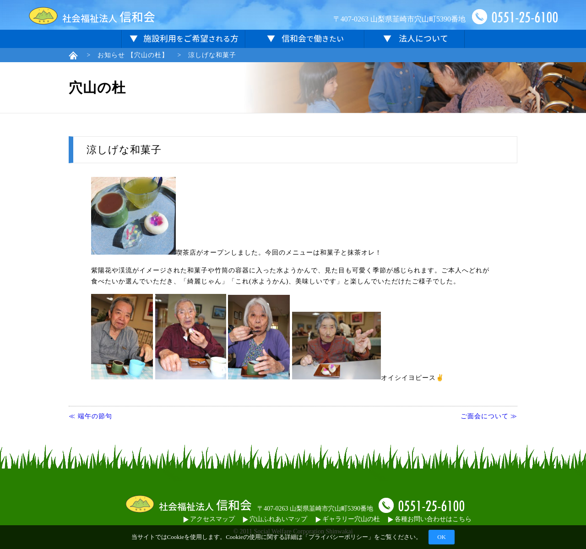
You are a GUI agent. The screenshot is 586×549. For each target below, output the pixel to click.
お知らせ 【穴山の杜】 (133, 55)
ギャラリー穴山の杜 (347, 519)
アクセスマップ (209, 519)
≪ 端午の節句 (90, 416)
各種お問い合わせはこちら (430, 519)
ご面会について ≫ (489, 416)
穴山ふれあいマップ (275, 519)
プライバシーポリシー (338, 536)
